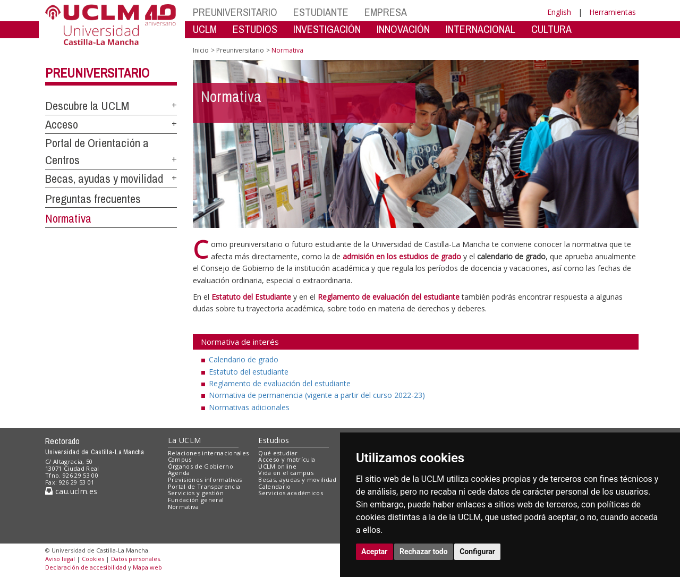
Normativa (68, 218)
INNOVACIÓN (403, 29)
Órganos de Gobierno (200, 466)
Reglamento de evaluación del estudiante (280, 383)
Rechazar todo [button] (424, 551)
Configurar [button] (477, 551)
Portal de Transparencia (204, 486)
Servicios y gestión (196, 493)
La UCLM (184, 440)
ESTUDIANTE (320, 12)
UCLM (205, 29)
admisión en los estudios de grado (402, 256)
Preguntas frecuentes (93, 199)
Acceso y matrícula (286, 459)
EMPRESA (385, 12)
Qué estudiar (278, 453)
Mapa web (147, 567)
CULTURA (551, 29)
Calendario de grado (243, 359)
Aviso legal (60, 559)
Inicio (201, 50)
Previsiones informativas (205, 479)
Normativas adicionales (249, 407)
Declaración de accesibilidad (85, 567)
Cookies (93, 559)
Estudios (273, 440)
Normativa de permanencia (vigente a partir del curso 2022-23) (317, 395)
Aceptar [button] (374, 551)
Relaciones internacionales (208, 453)
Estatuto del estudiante (248, 372)
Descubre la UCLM (87, 106)
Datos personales (135, 559)
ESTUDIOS (255, 29)
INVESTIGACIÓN (327, 29)
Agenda (179, 473)
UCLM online (277, 466)
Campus (180, 459)
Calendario (274, 486)
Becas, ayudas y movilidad (104, 178)
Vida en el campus (285, 473)
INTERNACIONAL (480, 29)
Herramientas (612, 12)
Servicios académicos (290, 493)
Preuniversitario (97, 72)
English (559, 12)
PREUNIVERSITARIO (235, 12)
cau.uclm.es (71, 491)
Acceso (61, 124)
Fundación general (196, 500)
